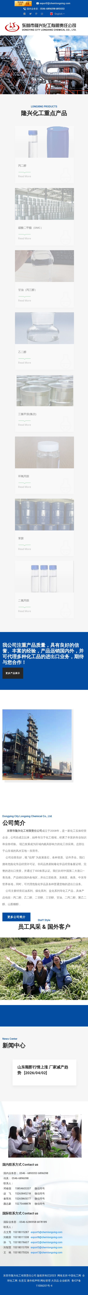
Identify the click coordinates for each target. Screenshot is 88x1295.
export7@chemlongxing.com (46, 1252)
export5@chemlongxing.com (46, 1232)
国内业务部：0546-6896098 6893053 (46, 8)
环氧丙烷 (23, 477)
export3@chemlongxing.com (55, 3)
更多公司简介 (16, 917)
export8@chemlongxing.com (46, 1237)
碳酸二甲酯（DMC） (30, 229)
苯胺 (21, 539)
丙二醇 (22, 166)
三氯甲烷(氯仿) (27, 415)
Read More (24, 177)
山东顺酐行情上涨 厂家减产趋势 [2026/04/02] (42, 1070)
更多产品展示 (13, 673)
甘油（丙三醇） (27, 291)
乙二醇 (22, 353)
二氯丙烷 (23, 601)
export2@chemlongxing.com (46, 1242)
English (58, 14)
